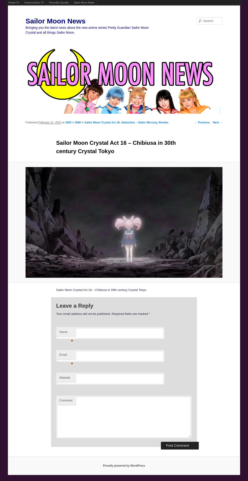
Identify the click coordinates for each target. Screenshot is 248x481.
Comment (65, 400)
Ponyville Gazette (59, 2)
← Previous (202, 122)
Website (64, 377)
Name (66, 333)
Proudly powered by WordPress (124, 465)
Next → (217, 122)
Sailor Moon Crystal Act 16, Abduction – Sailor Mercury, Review (126, 122)
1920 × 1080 (73, 122)
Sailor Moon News (84, 2)
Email (66, 356)
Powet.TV (14, 2)
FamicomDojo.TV (34, 2)
